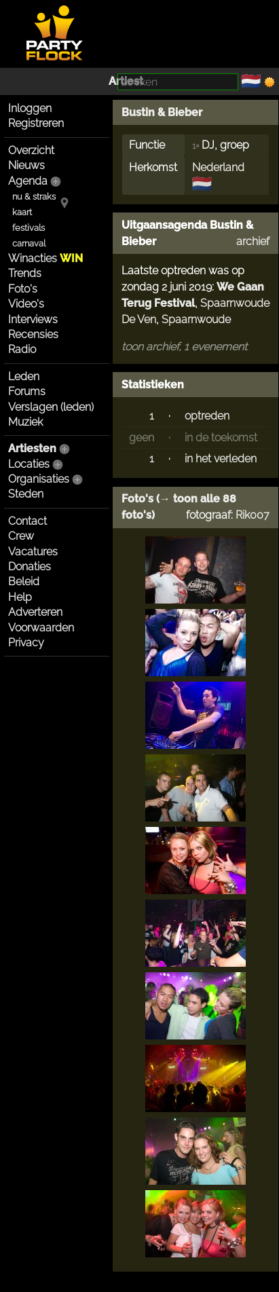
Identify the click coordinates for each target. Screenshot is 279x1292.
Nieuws (26, 165)
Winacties (45, 258)
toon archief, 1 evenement (184, 346)
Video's (26, 303)
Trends (24, 273)
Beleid (23, 581)
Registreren (36, 123)
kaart (22, 212)
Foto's (22, 288)
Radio (22, 349)
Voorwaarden (41, 627)
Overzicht (31, 150)
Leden (23, 376)
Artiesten (32, 448)
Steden (25, 493)
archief (252, 241)
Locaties (29, 464)
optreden (207, 415)
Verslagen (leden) (51, 407)
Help (20, 597)
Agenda (28, 180)
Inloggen (30, 108)
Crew (21, 536)
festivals (28, 228)
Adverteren (35, 612)
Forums (26, 391)
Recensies (33, 334)
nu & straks (34, 196)
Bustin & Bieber (162, 112)
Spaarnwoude (196, 319)
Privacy (26, 642)
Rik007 (252, 515)
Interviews (33, 319)
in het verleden (221, 458)
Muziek (25, 422)
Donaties (29, 566)
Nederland (218, 167)
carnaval (28, 243)
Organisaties (38, 479)
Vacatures (33, 551)
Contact (27, 521)
